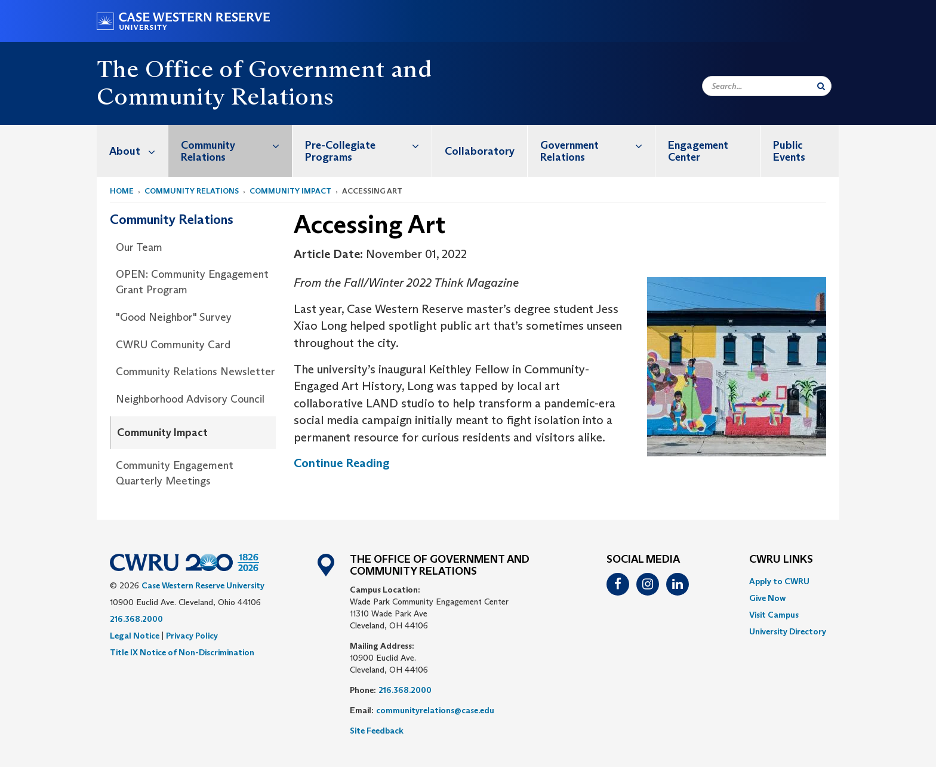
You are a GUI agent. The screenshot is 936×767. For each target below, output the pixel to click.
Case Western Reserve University (202, 585)
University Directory (787, 631)
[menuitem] (132, 151)
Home (122, 190)
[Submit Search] (821, 86)
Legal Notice (134, 635)
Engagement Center (698, 151)
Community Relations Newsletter (195, 371)
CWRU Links (781, 560)
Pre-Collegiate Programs (368, 145)
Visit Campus (774, 614)
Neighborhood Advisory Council (190, 399)
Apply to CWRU (779, 581)
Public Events (789, 151)
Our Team (139, 247)
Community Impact (290, 190)
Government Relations (597, 145)
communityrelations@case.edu (435, 710)
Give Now (767, 598)
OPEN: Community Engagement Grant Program (192, 282)
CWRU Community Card (173, 344)
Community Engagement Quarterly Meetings (174, 473)
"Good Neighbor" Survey (174, 317)
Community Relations (236, 145)
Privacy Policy (192, 635)
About (138, 151)
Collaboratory (480, 151)
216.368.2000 (136, 618)
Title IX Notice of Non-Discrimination (182, 652)
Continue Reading (342, 463)
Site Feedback (377, 730)
